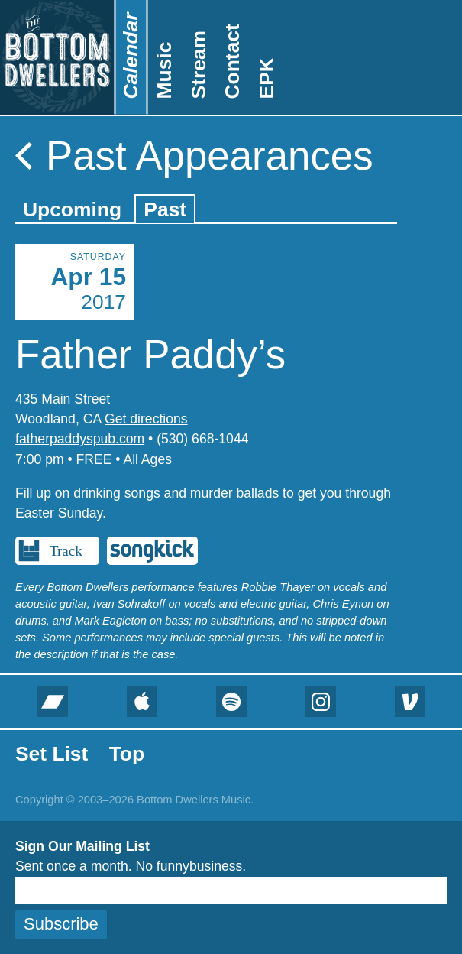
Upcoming (72, 209)
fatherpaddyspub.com (79, 438)
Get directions (146, 419)
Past (165, 209)
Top (126, 753)
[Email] (231, 890)
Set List (51, 753)
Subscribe (61, 923)
